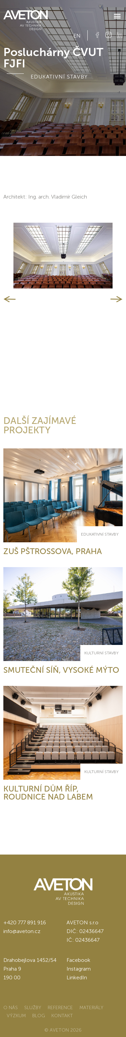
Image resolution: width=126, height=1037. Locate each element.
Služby (32, 1008)
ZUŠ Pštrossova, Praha (52, 551)
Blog (38, 1016)
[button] (117, 15)
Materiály (91, 1008)
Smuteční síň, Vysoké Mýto (61, 670)
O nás (10, 1008)
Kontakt (62, 1016)
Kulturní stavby (101, 653)
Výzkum (16, 1016)
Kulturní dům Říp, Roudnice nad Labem (48, 793)
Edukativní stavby (100, 534)
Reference (60, 1008)
